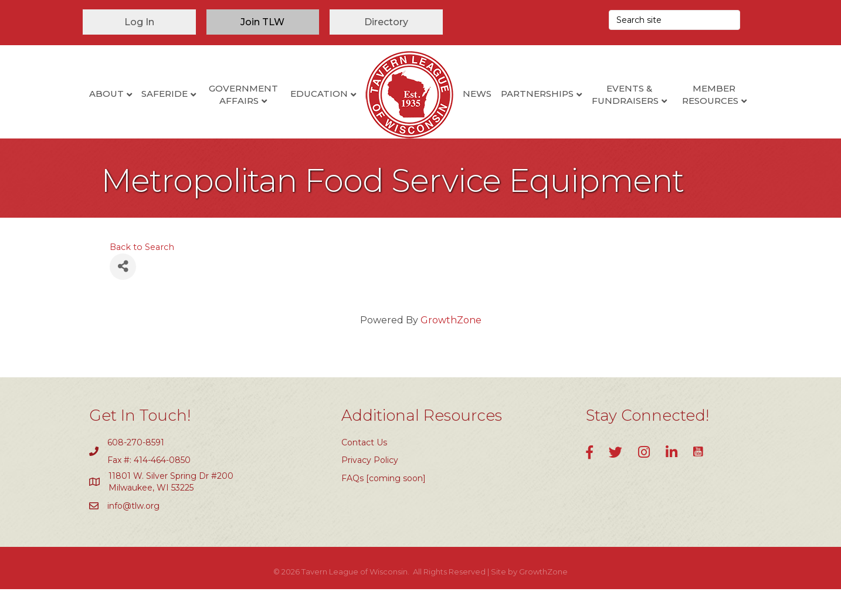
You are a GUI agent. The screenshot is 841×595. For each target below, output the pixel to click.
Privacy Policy (369, 466)
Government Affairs (243, 94)
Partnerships (537, 93)
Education (319, 93)
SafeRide (164, 93)
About (106, 93)
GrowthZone (450, 326)
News (477, 93)
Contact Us (364, 448)
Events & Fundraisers (625, 94)
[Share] (123, 272)
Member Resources (710, 94)
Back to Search (142, 253)
